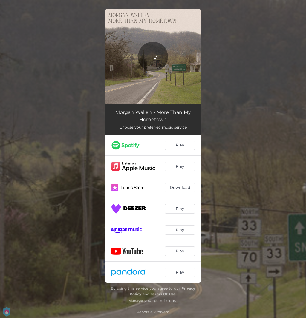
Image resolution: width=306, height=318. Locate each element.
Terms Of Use (163, 294)
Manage (135, 300)
